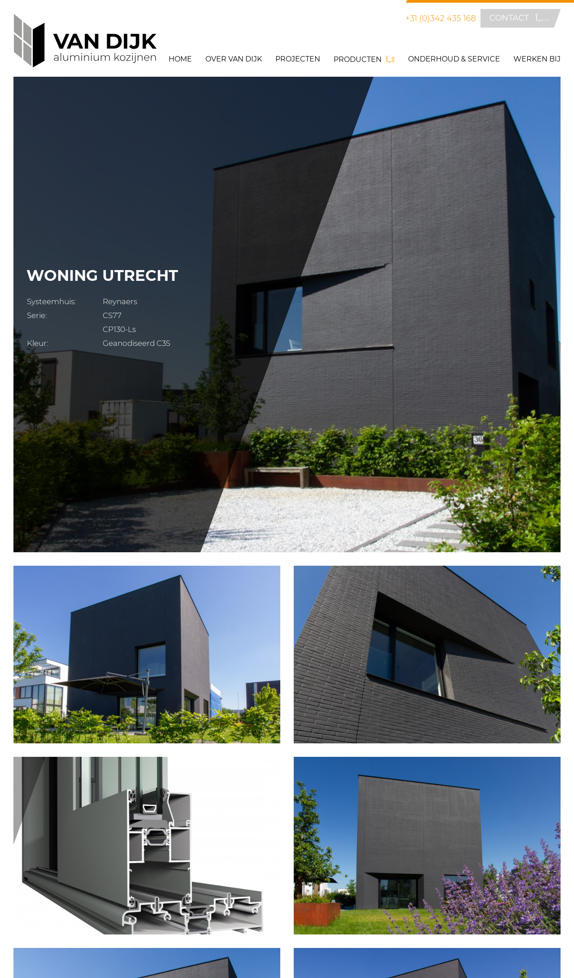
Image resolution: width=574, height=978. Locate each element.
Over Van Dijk (233, 59)
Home (180, 59)
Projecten (297, 59)
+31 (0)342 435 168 (440, 18)
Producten (364, 59)
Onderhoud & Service (454, 59)
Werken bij (537, 59)
